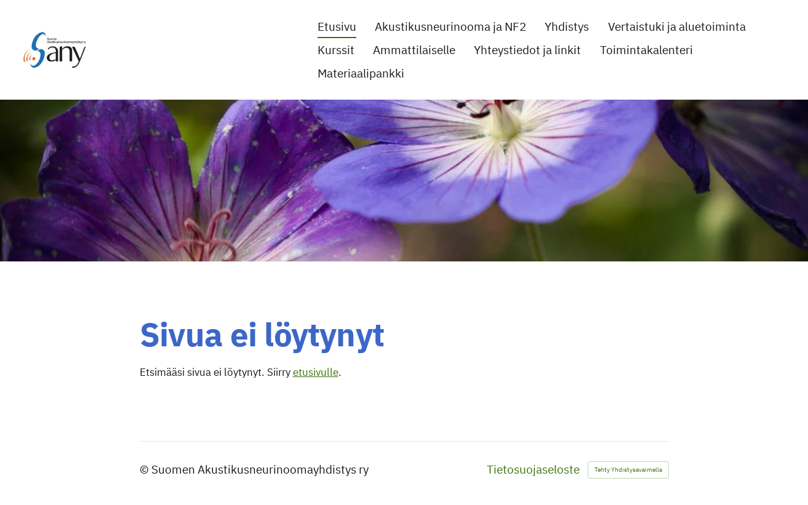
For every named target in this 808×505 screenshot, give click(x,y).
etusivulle (315, 372)
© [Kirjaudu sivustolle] (145, 469)
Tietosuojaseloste (533, 469)
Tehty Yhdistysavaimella (628, 470)
